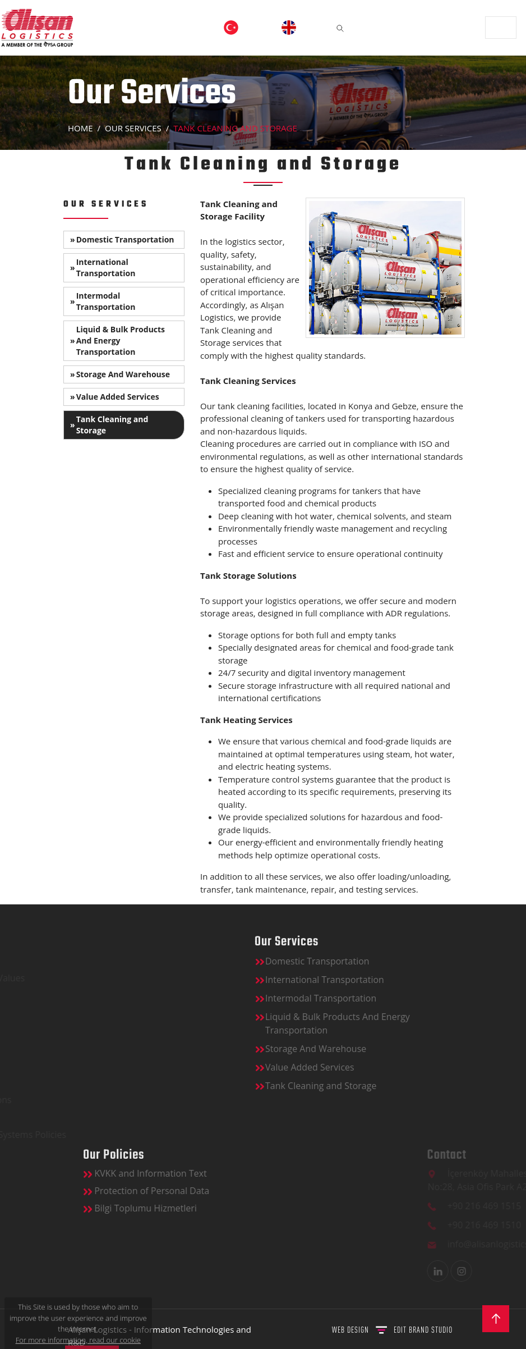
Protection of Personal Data (236, 1191)
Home (80, 128)
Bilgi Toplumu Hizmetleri (230, 1208)
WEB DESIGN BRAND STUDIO (392, 1329)
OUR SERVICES (133, 128)
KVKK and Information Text (235, 1173)
